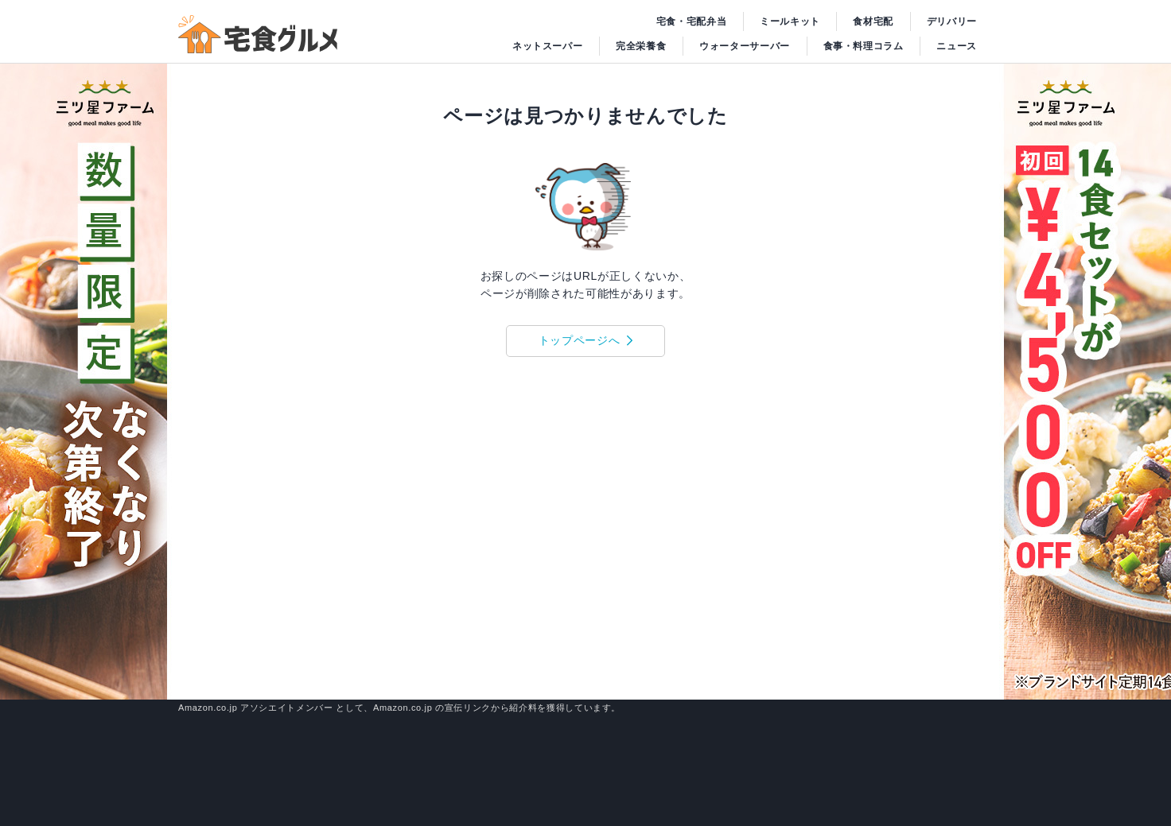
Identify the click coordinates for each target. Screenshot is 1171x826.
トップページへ (580, 340)
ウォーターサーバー (744, 46)
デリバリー (952, 21)
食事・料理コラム (863, 46)
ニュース (956, 46)
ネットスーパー (547, 46)
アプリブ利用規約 (868, 652)
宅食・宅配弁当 (691, 21)
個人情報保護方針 (956, 652)
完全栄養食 (641, 46)
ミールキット (790, 21)
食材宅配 (873, 21)
